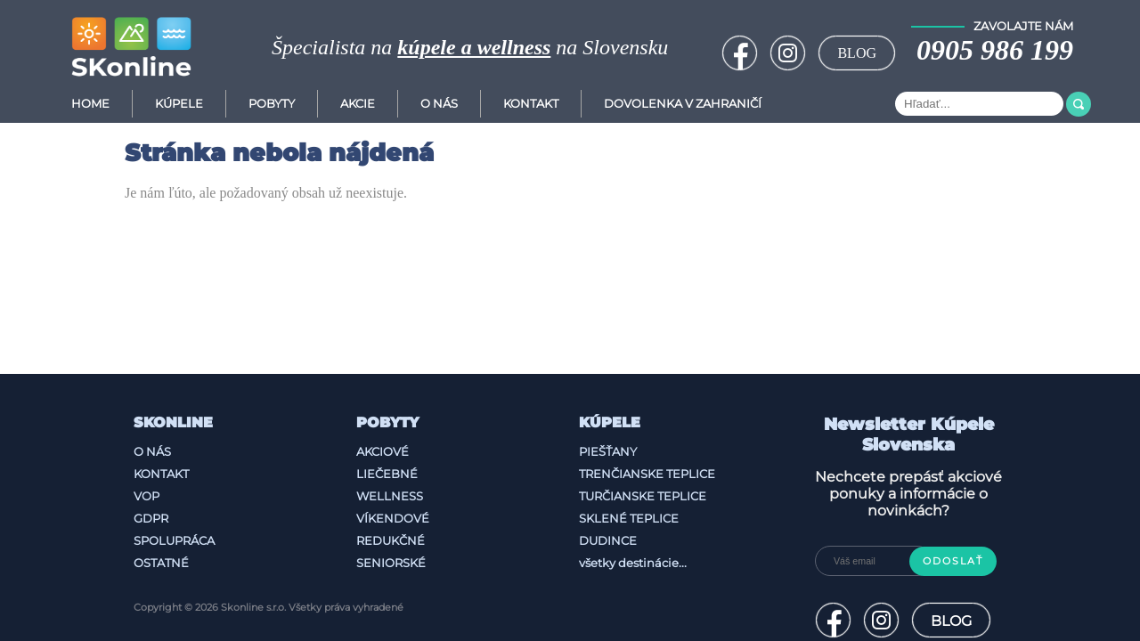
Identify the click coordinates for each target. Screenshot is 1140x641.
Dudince (608, 540)
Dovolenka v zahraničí (682, 103)
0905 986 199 (994, 50)
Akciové (382, 451)
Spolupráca (174, 540)
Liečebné (387, 474)
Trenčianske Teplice (647, 474)
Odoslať (953, 561)
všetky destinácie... (633, 563)
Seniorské (391, 563)
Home (90, 103)
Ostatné (161, 563)
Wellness (389, 496)
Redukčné (390, 540)
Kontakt (530, 103)
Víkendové (392, 518)
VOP (146, 496)
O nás (152, 451)
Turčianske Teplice (642, 496)
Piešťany (608, 451)
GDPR (151, 518)
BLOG (856, 53)
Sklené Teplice (629, 518)
